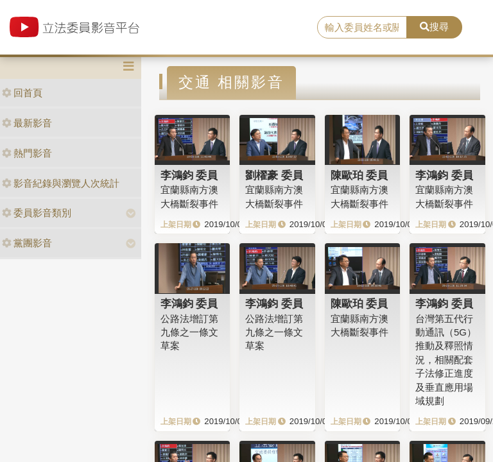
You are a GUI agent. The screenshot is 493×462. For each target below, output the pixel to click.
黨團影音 (27, 242)
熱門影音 (27, 153)
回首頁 (22, 92)
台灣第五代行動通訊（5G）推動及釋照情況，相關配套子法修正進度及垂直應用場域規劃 (445, 360)
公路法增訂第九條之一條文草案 (189, 332)
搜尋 (434, 26)
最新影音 (27, 122)
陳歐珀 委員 (359, 175)
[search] (362, 27)
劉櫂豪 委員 (274, 175)
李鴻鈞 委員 (189, 175)
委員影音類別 (36, 212)
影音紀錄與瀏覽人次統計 (60, 183)
